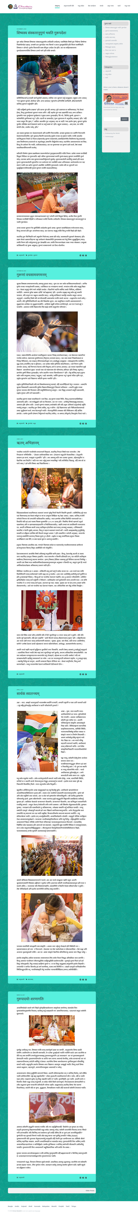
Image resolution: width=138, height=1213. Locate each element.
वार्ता (106, 78)
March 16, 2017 (21, 992)
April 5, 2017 (21, 687)
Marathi (54, 1203)
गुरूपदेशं (30, 422)
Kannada (37, 1203)
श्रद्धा (34, 422)
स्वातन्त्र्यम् (30, 976)
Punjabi (61, 1203)
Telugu (73, 1203)
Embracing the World (112, 133)
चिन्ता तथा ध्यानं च (110, 50)
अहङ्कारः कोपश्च (109, 53)
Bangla (10, 1203)
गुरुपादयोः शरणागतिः (28, 996)
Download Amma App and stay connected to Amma (116, 107)
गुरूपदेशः (30, 254)
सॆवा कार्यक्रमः (92, 6)
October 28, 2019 (22, 270)
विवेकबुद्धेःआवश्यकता (111, 57)
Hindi (30, 1203)
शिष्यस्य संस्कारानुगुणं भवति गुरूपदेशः (37, 32)
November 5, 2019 (22, 29)
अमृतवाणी (21, 254)
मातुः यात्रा (127, 6)
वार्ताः (119, 6)
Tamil (67, 1203)
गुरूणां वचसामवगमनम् (29, 274)
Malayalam (45, 1203)
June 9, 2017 (20, 437)
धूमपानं (35, 254)
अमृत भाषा (110, 6)
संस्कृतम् (57, 6)
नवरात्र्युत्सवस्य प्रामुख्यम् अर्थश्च (114, 44)
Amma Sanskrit (17, 1208)
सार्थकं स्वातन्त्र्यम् (26, 691)
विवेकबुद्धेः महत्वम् (110, 47)
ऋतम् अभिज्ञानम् (26, 441)
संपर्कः (101, 6)
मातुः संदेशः (81, 6)
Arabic (17, 1203)
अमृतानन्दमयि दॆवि (69, 6)
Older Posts (89, 1187)
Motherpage (109, 136)
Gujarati (24, 1203)
